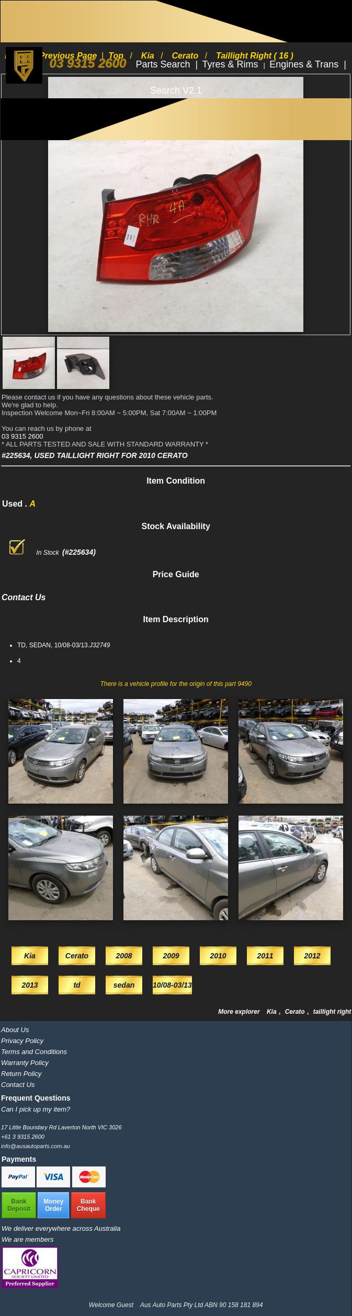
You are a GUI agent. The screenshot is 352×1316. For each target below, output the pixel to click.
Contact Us (18, 1085)
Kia (272, 1011)
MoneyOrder (53, 1205)
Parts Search (163, 64)
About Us (15, 1030)
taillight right (332, 1011)
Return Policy (21, 1074)
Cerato (295, 1011)
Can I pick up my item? (35, 1109)
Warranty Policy (25, 1063)
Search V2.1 (176, 90)
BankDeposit (18, 1205)
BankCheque (88, 1205)
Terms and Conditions (34, 1052)
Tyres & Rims (231, 64)
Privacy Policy (22, 1041)
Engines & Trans (305, 64)
